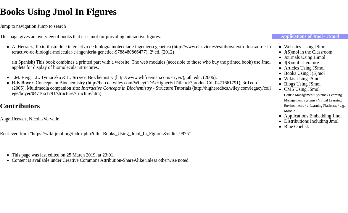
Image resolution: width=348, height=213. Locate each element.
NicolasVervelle (44, 118)
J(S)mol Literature (301, 62)
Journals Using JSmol (305, 57)
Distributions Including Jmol (311, 121)
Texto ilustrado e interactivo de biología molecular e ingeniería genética (103, 46)
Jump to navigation (18, 26)
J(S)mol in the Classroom (308, 51)
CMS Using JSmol (302, 89)
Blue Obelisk (296, 126)
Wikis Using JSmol (302, 78)
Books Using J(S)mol (304, 73)
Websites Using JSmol (305, 46)
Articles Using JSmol (304, 67)
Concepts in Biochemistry (60, 82)
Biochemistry (100, 77)
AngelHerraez (13, 118)
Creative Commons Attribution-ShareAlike (103, 160)
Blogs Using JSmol (302, 83)
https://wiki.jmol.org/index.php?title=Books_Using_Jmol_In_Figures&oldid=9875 (110, 133)
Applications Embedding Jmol (313, 115)
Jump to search (52, 26)
